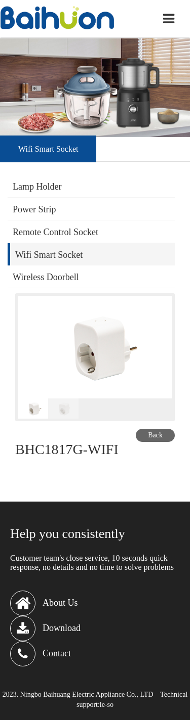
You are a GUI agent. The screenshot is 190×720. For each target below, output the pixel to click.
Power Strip (34, 209)
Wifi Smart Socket (49, 255)
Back (155, 435)
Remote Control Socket (55, 232)
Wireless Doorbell (46, 277)
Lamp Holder (37, 187)
